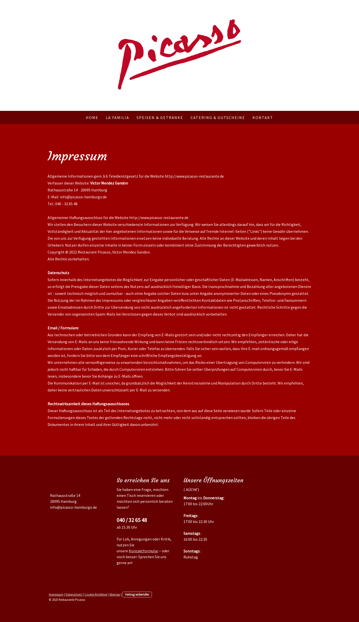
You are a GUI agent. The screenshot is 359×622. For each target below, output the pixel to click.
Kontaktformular (143, 550)
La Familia (117, 117)
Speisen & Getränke (160, 117)
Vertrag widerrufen (137, 594)
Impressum (56, 594)
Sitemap (114, 594)
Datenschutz (74, 594)
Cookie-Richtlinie (95, 594)
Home (92, 117)
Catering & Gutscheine (218, 117)
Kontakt (262, 117)
